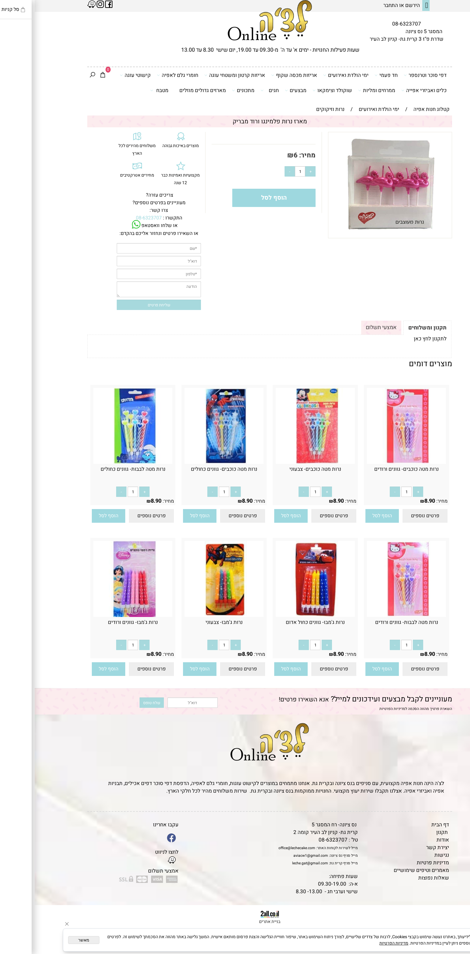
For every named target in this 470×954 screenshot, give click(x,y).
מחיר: (272, 155)
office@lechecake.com (262, 848)
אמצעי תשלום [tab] (346, 327)
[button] (347, 516)
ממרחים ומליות (342, 90)
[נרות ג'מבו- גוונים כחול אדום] (281, 615)
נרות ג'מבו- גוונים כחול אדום (280, 622)
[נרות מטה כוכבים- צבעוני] (281, 462)
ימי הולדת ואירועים (311, 75)
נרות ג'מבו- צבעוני (189, 622)
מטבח (125, 90)
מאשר (49, 940)
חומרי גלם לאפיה (143, 75)
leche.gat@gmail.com (275, 863)
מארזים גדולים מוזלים (168, 90)
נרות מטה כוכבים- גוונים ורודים (372, 469)
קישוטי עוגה (100, 75)
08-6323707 (372, 24)
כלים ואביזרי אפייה (389, 90)
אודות (408, 840)
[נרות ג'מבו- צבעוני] (189, 615)
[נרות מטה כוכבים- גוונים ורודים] (372, 462)
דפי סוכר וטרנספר (390, 75)
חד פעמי (351, 75)
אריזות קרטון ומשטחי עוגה (200, 75)
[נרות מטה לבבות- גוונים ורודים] (372, 615)
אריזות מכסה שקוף (259, 75)
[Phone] (455, 912)
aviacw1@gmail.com (276, 855)
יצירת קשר (403, 847)
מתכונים (208, 90)
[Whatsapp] (455, 940)
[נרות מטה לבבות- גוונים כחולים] (98, 462)
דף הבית (405, 824)
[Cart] (68, 75)
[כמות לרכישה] (265, 171)
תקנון (407, 832)
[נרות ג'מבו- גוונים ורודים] (98, 615)
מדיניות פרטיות (398, 862)
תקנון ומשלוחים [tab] (393, 328)
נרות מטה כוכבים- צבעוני (280, 469)
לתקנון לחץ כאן (395, 339)
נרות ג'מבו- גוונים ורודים (98, 622)
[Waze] (455, 926)
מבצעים (261, 90)
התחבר (356, 5)
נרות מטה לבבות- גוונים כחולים (98, 469)
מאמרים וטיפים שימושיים (386, 870)
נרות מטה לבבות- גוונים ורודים (371, 622)
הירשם (378, 5)
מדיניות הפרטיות (358, 708)
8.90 (395, 501)
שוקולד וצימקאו (297, 90)
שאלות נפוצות (399, 878)
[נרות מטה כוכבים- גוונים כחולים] (189, 462)
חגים (235, 90)
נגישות (407, 855)
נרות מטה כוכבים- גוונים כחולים (189, 469)
